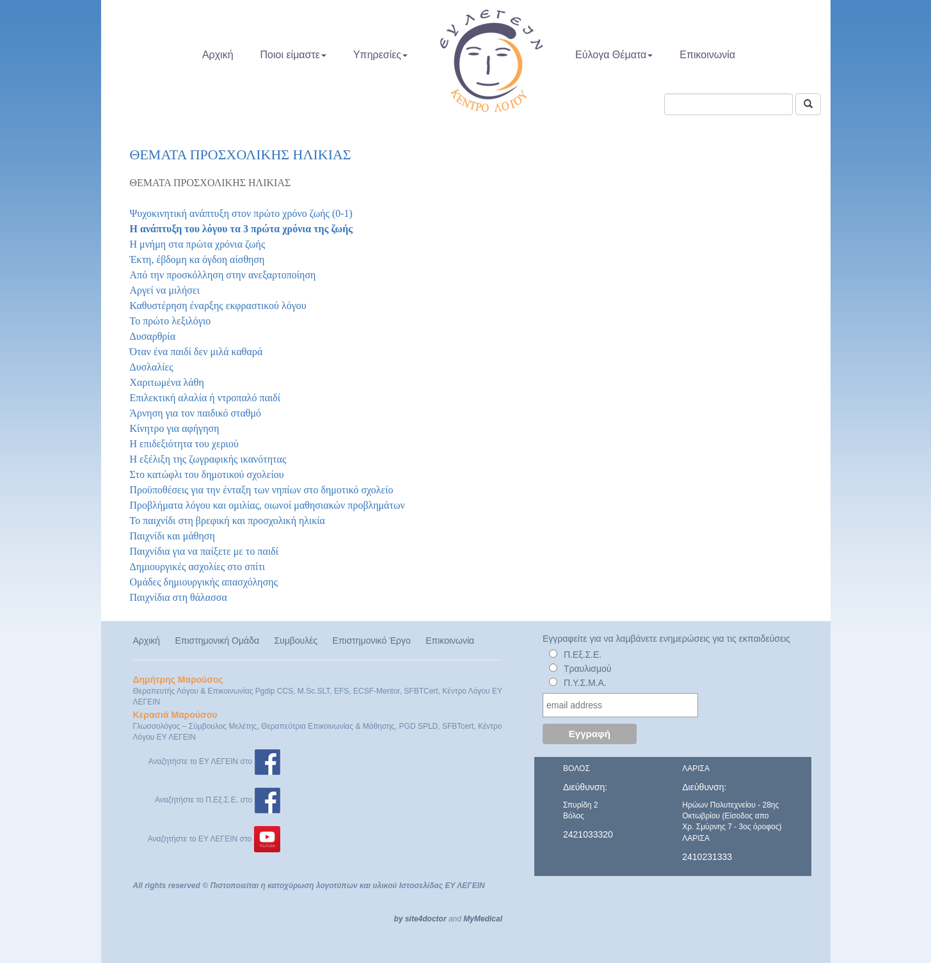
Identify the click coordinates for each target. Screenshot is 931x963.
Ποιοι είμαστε (293, 54)
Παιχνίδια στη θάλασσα (178, 597)
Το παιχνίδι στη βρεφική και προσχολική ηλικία (227, 520)
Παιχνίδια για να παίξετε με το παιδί (204, 551)
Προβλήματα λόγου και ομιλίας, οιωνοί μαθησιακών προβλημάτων (267, 505)
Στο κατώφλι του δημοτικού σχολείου (207, 474)
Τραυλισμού (588, 669)
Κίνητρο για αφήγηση (174, 428)
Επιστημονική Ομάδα (217, 640)
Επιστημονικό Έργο (372, 640)
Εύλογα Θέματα (614, 54)
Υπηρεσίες (380, 54)
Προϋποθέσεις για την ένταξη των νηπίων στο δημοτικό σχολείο (262, 489)
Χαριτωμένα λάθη (167, 382)
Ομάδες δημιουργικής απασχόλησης (204, 582)
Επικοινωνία (707, 54)
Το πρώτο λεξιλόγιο (170, 320)
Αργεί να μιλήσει (165, 290)
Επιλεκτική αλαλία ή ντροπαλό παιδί (205, 397)
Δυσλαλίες (151, 367)
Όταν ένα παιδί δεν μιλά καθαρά (196, 351)
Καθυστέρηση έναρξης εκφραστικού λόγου (218, 305)
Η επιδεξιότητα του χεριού (184, 443)
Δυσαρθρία (153, 336)
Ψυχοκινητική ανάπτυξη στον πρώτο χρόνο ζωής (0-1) (241, 213)
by (398, 918)
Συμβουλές (295, 640)
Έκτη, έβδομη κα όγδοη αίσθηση (197, 259)
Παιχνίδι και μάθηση (172, 535)
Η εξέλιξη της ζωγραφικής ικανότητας (208, 459)
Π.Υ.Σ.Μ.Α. (585, 683)
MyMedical (482, 918)
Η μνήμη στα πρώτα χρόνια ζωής (198, 244)
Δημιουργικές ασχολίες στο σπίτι (198, 566)
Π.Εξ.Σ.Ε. (582, 654)
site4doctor (426, 918)
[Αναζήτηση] (808, 104)
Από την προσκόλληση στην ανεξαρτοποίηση (223, 274)
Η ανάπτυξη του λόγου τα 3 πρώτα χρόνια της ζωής (241, 228)
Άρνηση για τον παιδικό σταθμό (196, 413)
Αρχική (218, 54)
